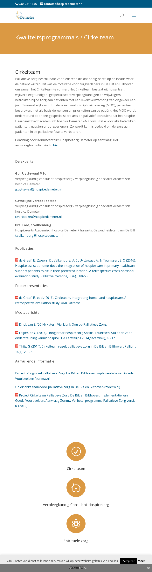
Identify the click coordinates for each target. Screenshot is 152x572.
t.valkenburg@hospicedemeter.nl (39, 235)
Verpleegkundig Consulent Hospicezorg (76, 504)
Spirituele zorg (76, 540)
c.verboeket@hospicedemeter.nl (38, 217)
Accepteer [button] (129, 561)
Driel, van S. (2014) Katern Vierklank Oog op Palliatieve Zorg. (63, 324)
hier (56, 145)
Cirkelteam (76, 468)
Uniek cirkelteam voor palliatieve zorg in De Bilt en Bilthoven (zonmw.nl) (67, 387)
